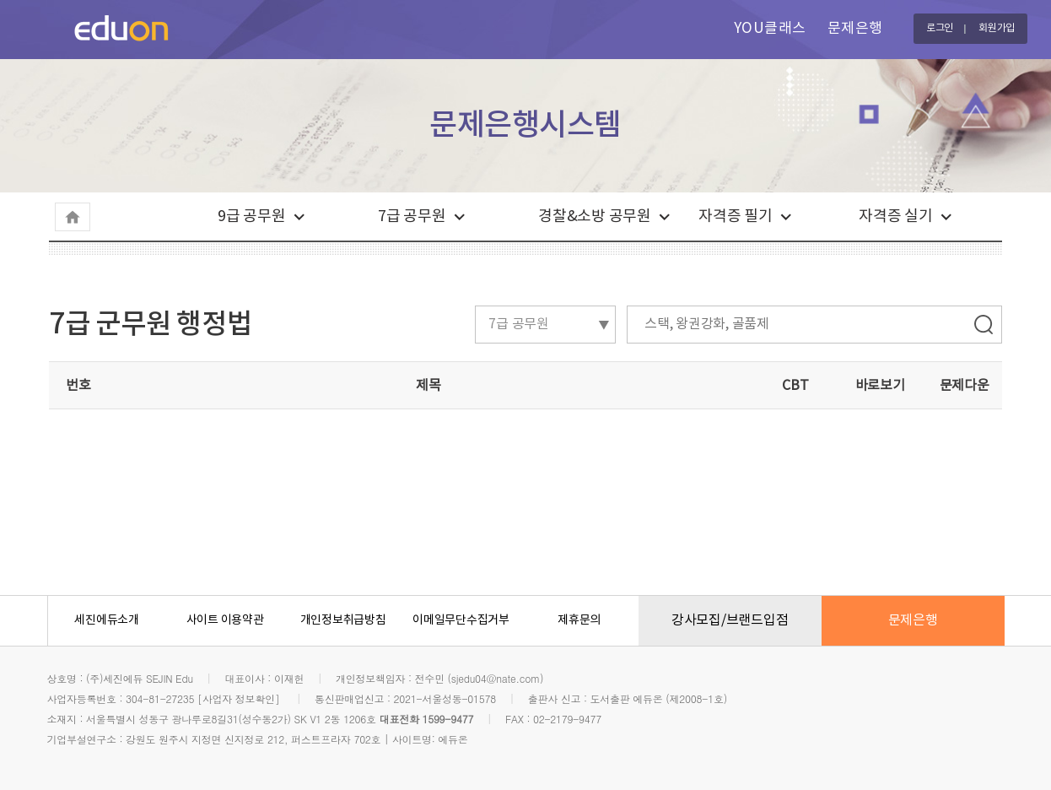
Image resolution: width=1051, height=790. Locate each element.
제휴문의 (579, 620)
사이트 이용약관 (225, 620)
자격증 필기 (735, 216)
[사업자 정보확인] (238, 698)
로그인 (939, 28)
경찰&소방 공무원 (594, 216)
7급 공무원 (412, 216)
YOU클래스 (770, 28)
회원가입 (996, 28)
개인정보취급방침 (343, 620)
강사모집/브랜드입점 (730, 620)
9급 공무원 (252, 216)
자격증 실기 (896, 216)
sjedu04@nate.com (495, 678)
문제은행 (855, 28)
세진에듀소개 (106, 620)
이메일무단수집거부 (460, 620)
